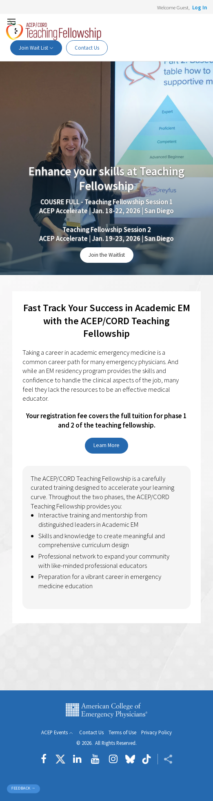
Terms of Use (122, 732)
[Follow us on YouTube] (95, 759)
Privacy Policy (156, 732)
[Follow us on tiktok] (146, 759)
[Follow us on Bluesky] (130, 759)
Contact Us (87, 47)
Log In (199, 7)
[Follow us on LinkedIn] (77, 759)
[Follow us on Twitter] (60, 759)
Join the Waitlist (107, 254)
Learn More (106, 445)
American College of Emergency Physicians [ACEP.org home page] (106, 711)
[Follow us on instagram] (113, 759)
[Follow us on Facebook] (46, 759)
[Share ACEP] (165, 759)
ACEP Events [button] (54, 732)
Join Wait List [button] (33, 47)
